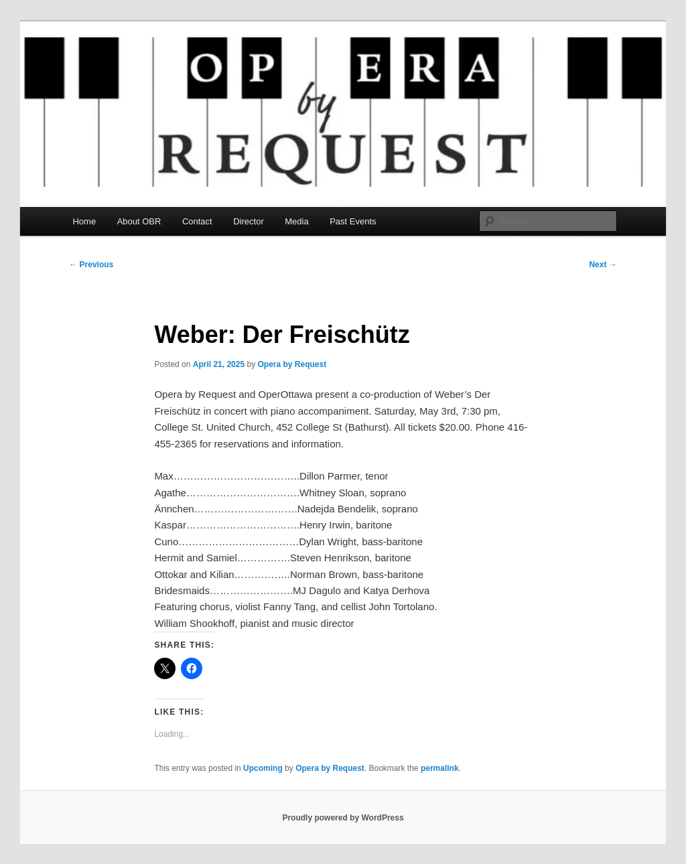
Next (602, 264)
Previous (91, 264)
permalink (440, 768)
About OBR (139, 221)
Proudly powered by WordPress (342, 817)
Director (248, 221)
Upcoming (263, 768)
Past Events (353, 221)
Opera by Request (292, 364)
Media (296, 221)
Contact (197, 221)
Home (84, 221)
